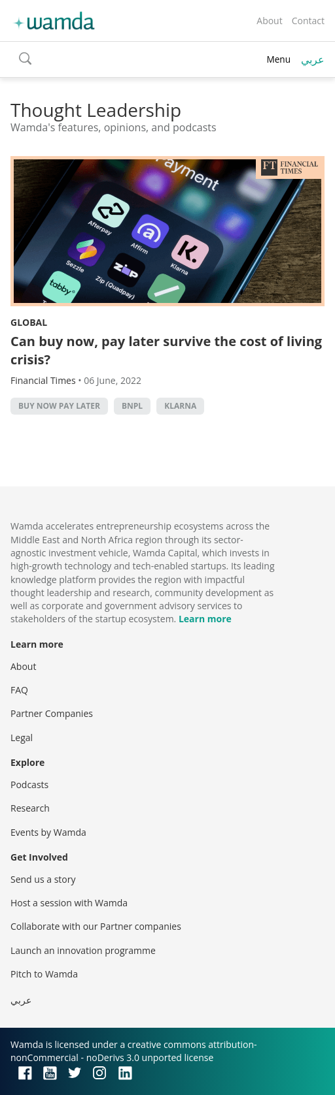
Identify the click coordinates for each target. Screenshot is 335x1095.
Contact (308, 20)
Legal (21, 737)
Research (30, 808)
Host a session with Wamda (69, 903)
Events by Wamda (48, 832)
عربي (313, 59)
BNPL (132, 405)
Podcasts (29, 784)
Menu (278, 59)
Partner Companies (51, 713)
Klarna (180, 405)
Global (28, 322)
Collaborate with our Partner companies (95, 926)
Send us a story (42, 879)
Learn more (205, 618)
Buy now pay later (59, 405)
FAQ (19, 690)
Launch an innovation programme (83, 950)
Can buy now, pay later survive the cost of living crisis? (166, 350)
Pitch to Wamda (44, 974)
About (269, 20)
